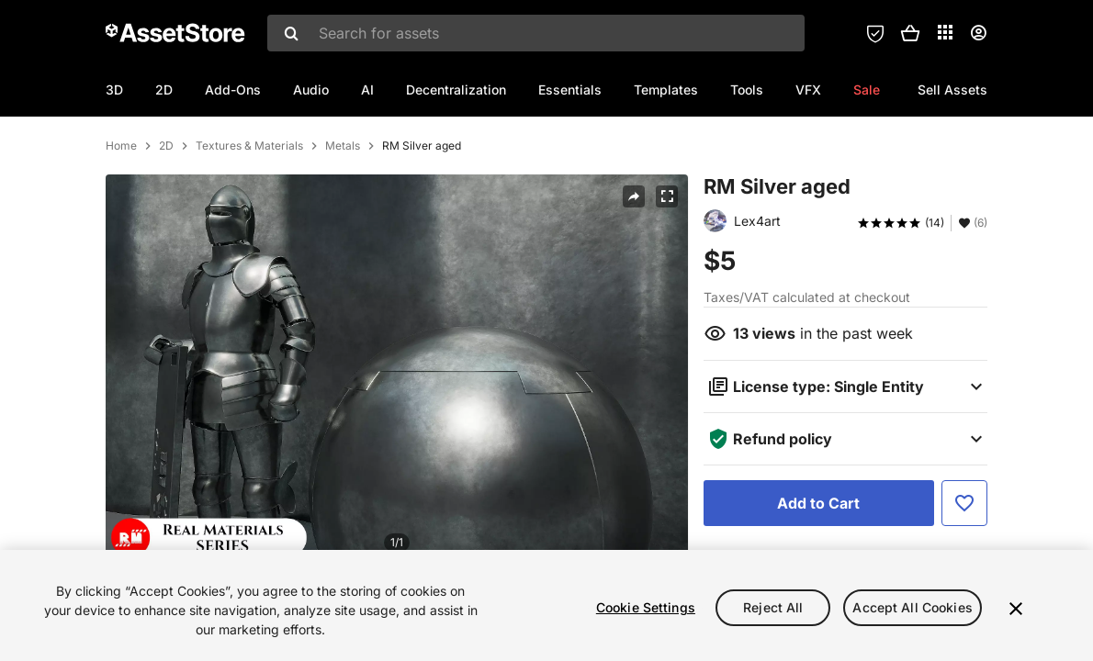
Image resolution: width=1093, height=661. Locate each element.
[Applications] (945, 32)
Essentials (570, 89)
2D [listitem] (166, 224)
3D (114, 89)
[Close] (1016, 608)
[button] (910, 33)
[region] (546, 605)
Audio (311, 89)
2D (164, 89)
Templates (666, 89)
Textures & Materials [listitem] (249, 224)
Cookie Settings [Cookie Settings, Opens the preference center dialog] (645, 607)
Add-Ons (233, 89)
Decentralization (456, 89)
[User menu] (978, 33)
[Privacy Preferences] (875, 33)
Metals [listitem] (342, 224)
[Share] (634, 275)
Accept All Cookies (912, 607)
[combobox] (536, 33)
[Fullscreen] (667, 275)
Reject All (773, 607)
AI (367, 89)
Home (121, 224)
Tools (746, 89)
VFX (808, 89)
